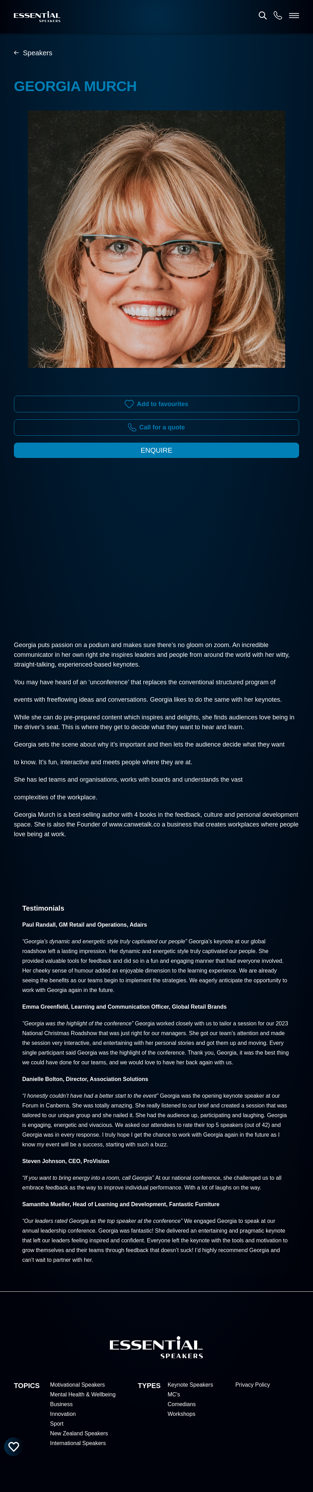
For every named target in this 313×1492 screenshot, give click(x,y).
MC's (174, 1394)
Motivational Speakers (77, 1385)
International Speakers (78, 1443)
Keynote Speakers (190, 1385)
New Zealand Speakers (79, 1433)
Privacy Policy (252, 1385)
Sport (56, 1424)
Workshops (181, 1414)
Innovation (63, 1414)
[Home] (37, 16)
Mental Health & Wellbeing (82, 1394)
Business (61, 1404)
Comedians (182, 1404)
